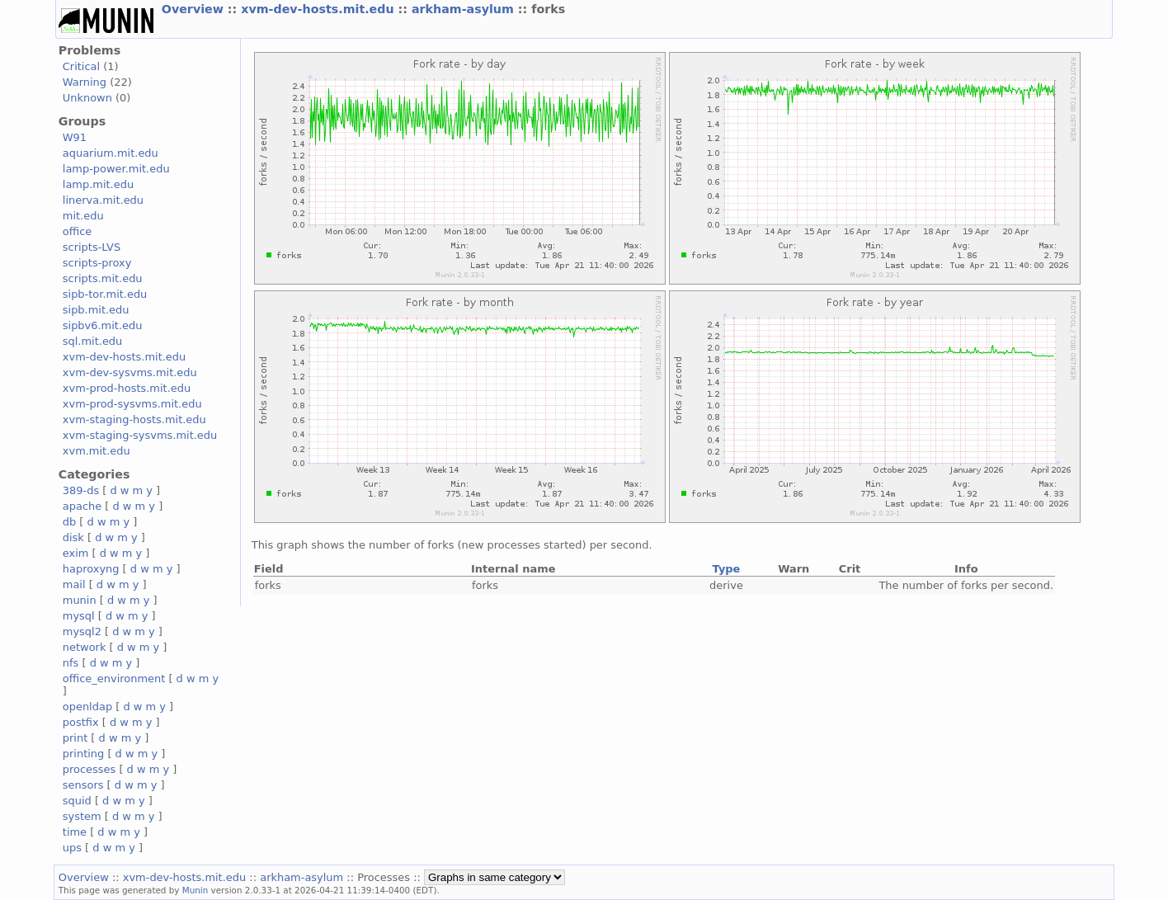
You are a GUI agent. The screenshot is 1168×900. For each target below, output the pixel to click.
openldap (87, 706)
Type (727, 569)
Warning (84, 82)
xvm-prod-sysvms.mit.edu (132, 404)
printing (83, 753)
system (82, 816)
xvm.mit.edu (96, 451)
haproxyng (91, 569)
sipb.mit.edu (96, 310)
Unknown (87, 98)
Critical (81, 66)
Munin (195, 890)
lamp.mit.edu (98, 184)
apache (82, 506)
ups (72, 847)
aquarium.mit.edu (110, 153)
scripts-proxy (97, 263)
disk (73, 537)
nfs (71, 663)
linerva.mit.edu (103, 200)
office (77, 231)
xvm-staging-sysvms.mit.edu (140, 435)
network (84, 647)
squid (77, 800)
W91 (75, 137)
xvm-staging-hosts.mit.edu (134, 419)
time (75, 832)
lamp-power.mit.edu (116, 169)
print (75, 738)
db (69, 522)
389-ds (81, 490)
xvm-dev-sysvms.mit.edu (130, 372)
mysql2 (82, 631)
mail (74, 584)
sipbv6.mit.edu (103, 325)
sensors (83, 785)
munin (80, 600)
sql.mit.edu (93, 341)
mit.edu (83, 216)
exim (76, 553)
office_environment (114, 678)
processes (89, 769)
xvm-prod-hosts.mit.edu (127, 388)
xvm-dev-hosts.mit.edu (319, 9)
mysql (79, 616)
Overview (195, 9)
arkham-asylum (465, 9)
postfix (81, 722)
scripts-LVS (91, 247)
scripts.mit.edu (103, 278)
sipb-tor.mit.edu (105, 294)
